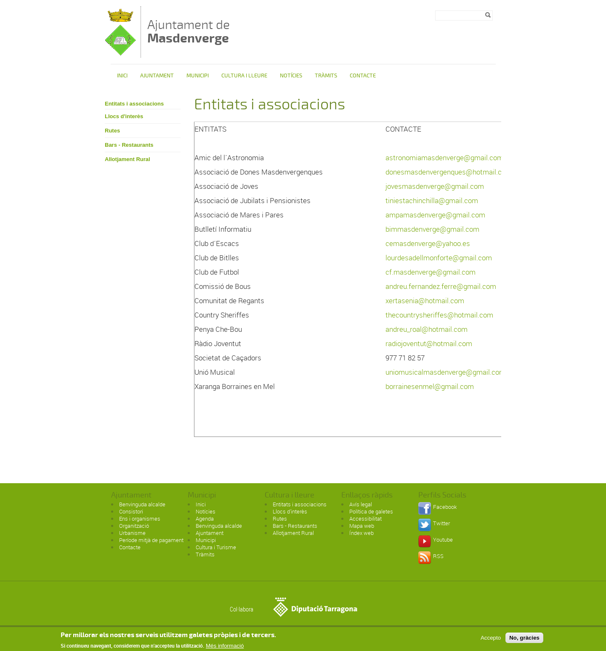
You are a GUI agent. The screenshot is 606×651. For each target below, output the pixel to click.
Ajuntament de (188, 31)
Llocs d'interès (124, 116)
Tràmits (326, 75)
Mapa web (361, 525)
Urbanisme (132, 533)
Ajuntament (157, 75)
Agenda (205, 518)
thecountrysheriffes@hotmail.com (439, 315)
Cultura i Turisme (216, 547)
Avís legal (360, 504)
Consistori (131, 511)
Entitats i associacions (134, 104)
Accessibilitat (365, 518)
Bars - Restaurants (129, 145)
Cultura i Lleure (244, 75)
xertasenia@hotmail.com (424, 300)
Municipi (197, 75)
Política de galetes (371, 511)
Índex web (361, 533)
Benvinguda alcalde (142, 504)
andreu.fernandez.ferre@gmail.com (440, 286)
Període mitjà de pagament (151, 540)
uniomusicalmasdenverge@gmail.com (445, 372)
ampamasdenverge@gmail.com (435, 215)
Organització (134, 525)
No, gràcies (524, 640)
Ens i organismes (139, 518)
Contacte (363, 75)
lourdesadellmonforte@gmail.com (438, 257)
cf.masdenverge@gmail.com (430, 272)
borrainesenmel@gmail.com (429, 386)
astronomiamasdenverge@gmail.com (444, 157)
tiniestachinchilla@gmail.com (431, 200)
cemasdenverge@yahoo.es (427, 243)
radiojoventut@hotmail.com (428, 343)
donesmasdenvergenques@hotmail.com (448, 172)
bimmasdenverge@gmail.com (432, 229)
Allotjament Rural (127, 159)
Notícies (291, 75)
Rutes (112, 130)
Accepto (491, 640)
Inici (122, 75)
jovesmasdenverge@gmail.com (434, 186)
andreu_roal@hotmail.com (426, 329)
